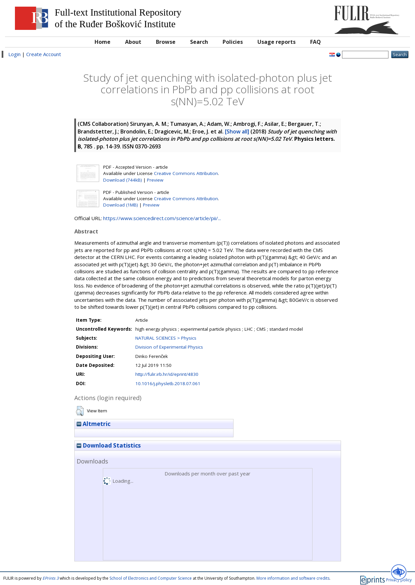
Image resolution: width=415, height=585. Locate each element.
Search (199, 41)
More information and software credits (292, 578)
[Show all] (237, 131)
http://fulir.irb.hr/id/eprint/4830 (166, 374)
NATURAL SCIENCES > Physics (165, 338)
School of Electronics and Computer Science (150, 578)
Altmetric (93, 424)
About (133, 41)
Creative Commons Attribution (186, 173)
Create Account (43, 54)
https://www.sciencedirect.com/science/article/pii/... (162, 218)
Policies (233, 41)
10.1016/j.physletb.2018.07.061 (167, 383)
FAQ (315, 41)
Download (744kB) (122, 180)
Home (102, 41)
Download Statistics (109, 445)
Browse (165, 41)
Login (14, 54)
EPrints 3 (50, 578)
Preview (155, 180)
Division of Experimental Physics (169, 347)
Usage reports (276, 41)
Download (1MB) (120, 205)
